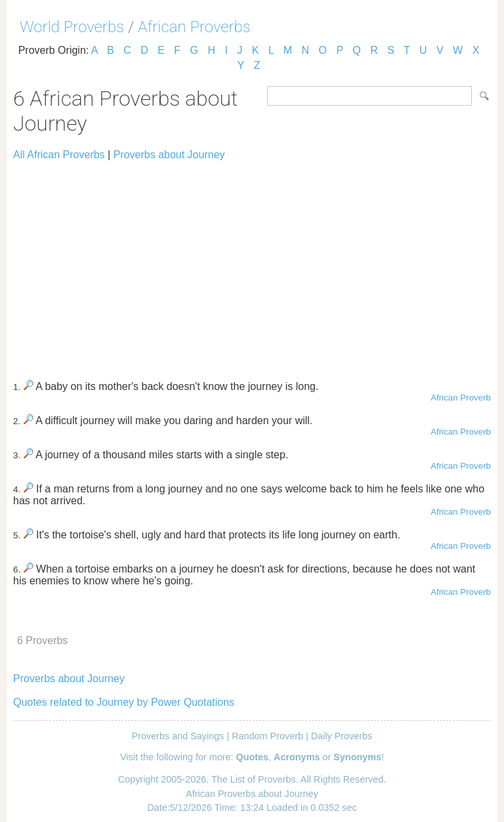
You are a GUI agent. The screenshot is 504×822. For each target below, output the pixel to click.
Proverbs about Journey (169, 154)
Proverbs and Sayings (178, 736)
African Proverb (460, 397)
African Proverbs (194, 27)
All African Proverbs (59, 154)
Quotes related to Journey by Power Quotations (123, 702)
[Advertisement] (252, 265)
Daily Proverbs (342, 736)
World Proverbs (72, 27)
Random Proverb (267, 736)
